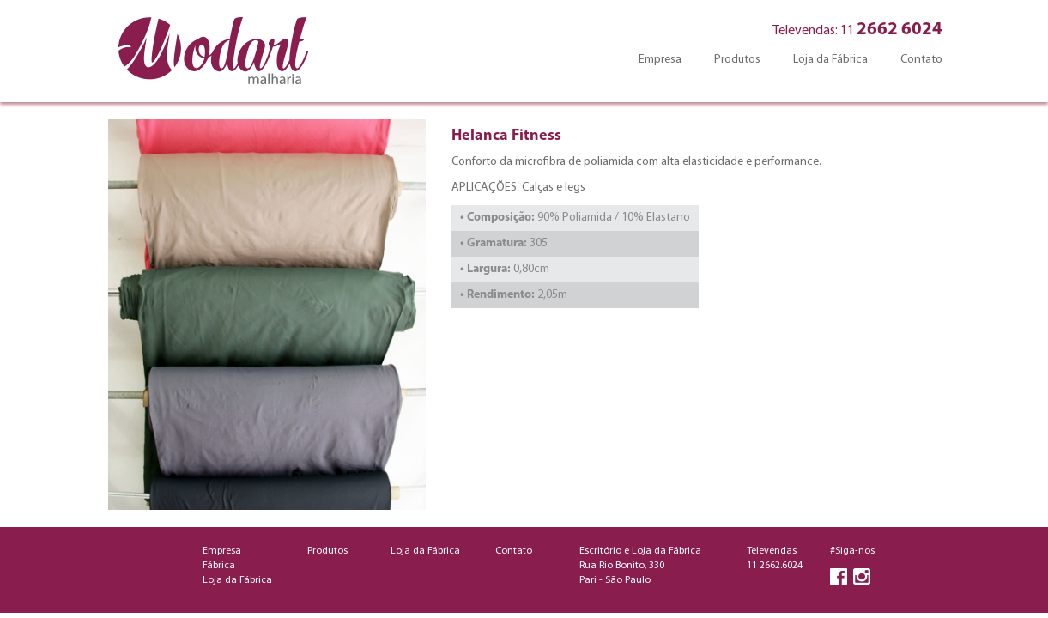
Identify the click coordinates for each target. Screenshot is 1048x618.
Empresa (660, 59)
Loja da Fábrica (830, 59)
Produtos (737, 59)
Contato (921, 59)
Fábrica (219, 565)
